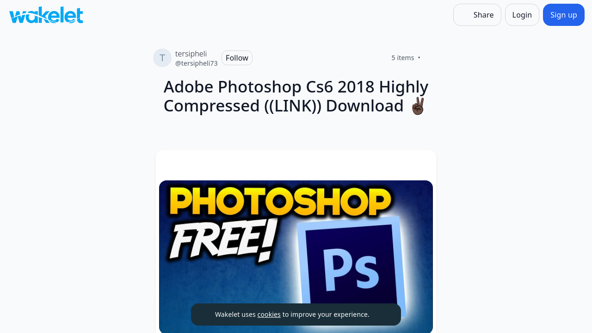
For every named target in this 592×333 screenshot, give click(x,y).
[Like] (431, 57)
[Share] (477, 15)
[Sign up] (564, 15)
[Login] (522, 15)
